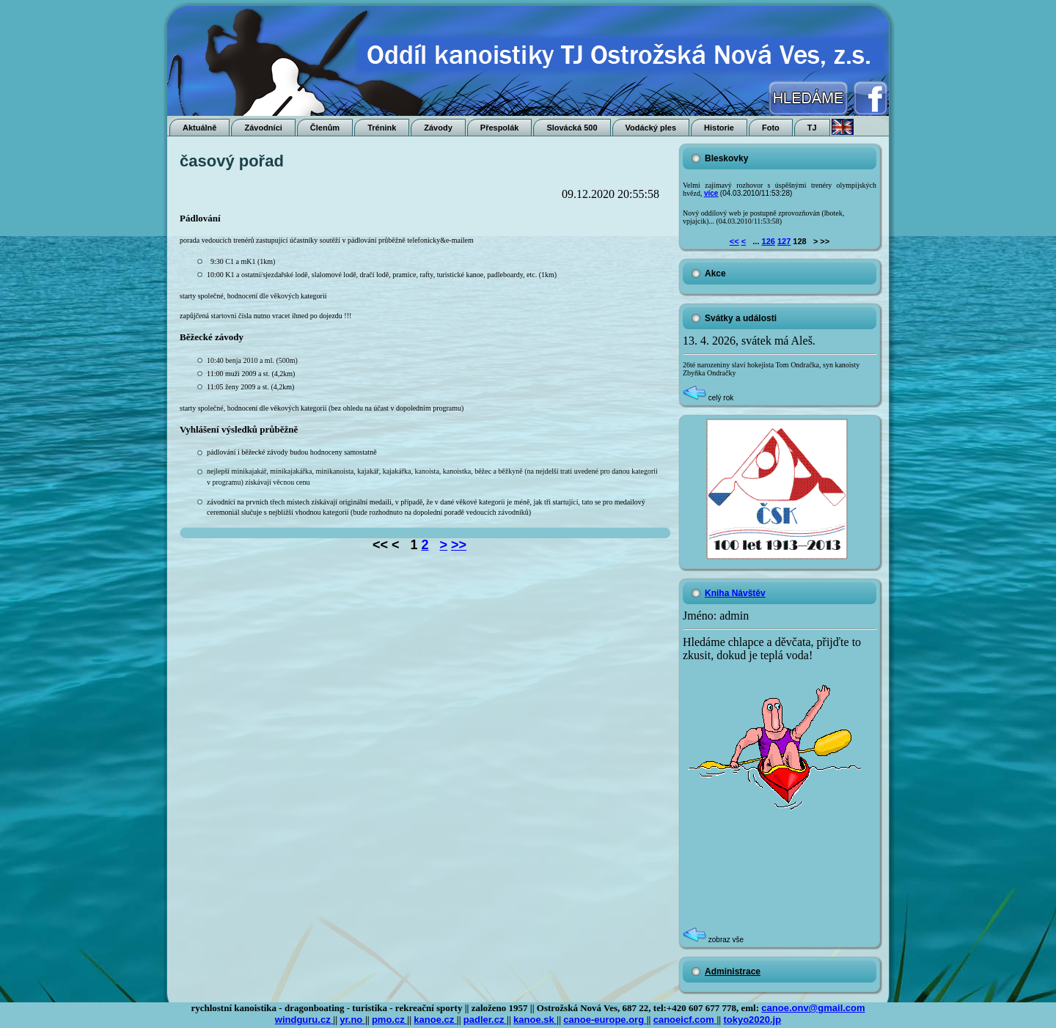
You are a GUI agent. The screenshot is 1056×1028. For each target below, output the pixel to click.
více (711, 193)
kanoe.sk (535, 1019)
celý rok (708, 398)
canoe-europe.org (604, 1019)
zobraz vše (713, 940)
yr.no (352, 1019)
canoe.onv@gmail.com (813, 1007)
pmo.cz (389, 1019)
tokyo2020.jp (752, 1019)
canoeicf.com (685, 1019)
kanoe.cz (435, 1019)
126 (768, 241)
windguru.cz (304, 1019)
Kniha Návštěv (735, 593)
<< (734, 241)
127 (784, 241)
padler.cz (485, 1019)
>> (458, 544)
